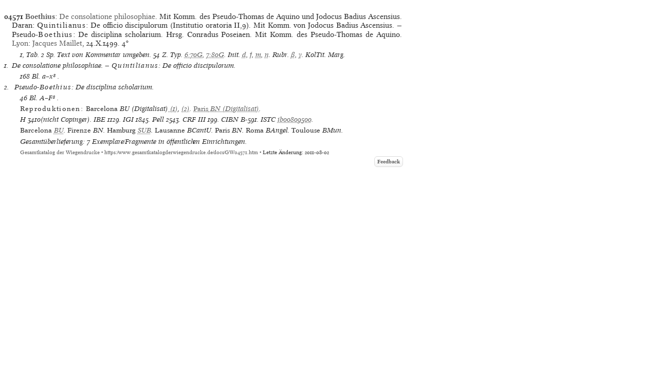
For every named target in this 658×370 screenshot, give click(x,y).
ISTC (268, 119)
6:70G (194, 54)
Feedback (388, 161)
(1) (173, 108)
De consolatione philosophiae (107, 16)
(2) (185, 108)
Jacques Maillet (57, 43)
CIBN (230, 119)
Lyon (20, 43)
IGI (128, 119)
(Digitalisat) (226, 108)
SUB (144, 130)
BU (59, 130)
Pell (158, 119)
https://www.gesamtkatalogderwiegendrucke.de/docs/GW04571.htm (181, 152)
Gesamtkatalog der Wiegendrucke (60, 152)
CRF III (194, 119)
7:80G (215, 54)
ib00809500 (295, 119)
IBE (99, 119)
